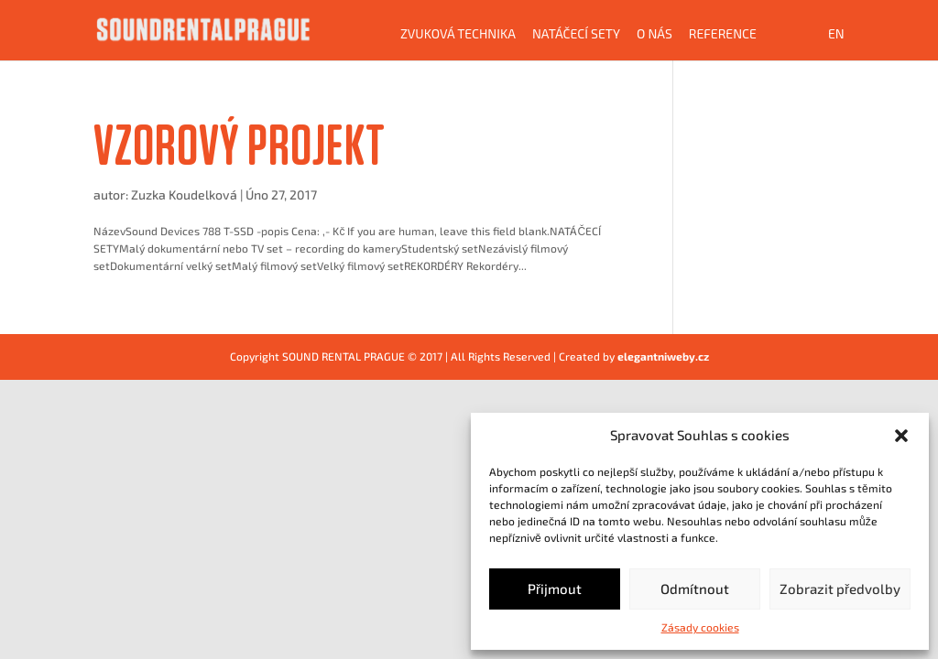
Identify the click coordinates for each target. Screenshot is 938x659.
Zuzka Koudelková (184, 194)
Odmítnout (694, 588)
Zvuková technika (458, 34)
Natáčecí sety (576, 34)
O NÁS (654, 34)
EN (836, 34)
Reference (723, 34)
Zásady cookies (700, 627)
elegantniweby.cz (663, 356)
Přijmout (555, 588)
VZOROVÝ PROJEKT (239, 144)
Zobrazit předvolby (840, 588)
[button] (901, 436)
